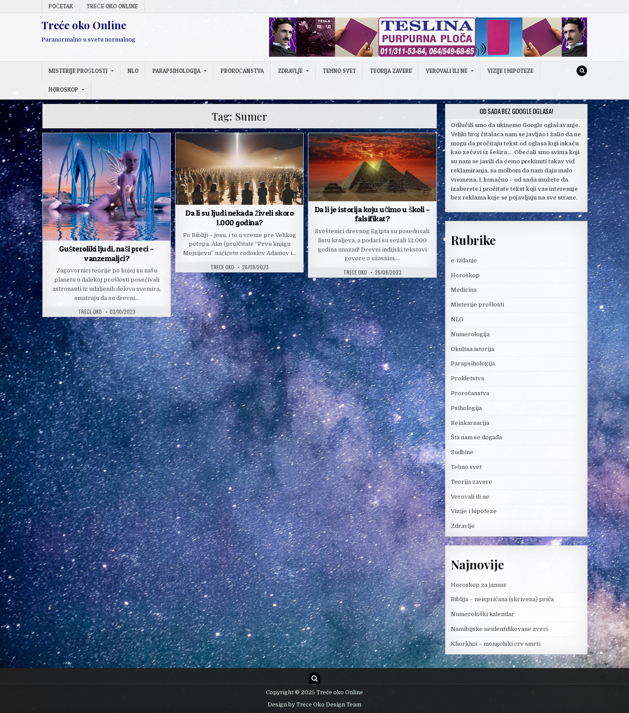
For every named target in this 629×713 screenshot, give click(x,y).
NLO (133, 70)
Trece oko (90, 311)
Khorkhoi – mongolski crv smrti (495, 644)
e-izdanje (464, 260)
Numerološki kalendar (482, 614)
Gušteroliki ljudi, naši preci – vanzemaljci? (106, 253)
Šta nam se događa (476, 437)
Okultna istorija (472, 349)
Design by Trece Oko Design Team (314, 705)
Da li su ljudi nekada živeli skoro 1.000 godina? (239, 217)
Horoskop (63, 89)
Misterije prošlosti (77, 70)
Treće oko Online (111, 6)
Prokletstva (467, 378)
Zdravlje (290, 70)
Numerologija (470, 334)
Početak (60, 6)
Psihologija (466, 408)
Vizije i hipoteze (510, 70)
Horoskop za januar (479, 585)
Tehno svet (339, 70)
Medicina (464, 289)
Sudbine (462, 452)
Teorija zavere (391, 70)
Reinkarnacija (470, 423)
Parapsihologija (176, 70)
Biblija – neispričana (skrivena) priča (502, 599)
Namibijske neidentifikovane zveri (499, 629)
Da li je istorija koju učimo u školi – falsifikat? (372, 214)
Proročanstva (242, 70)
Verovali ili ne (446, 70)
